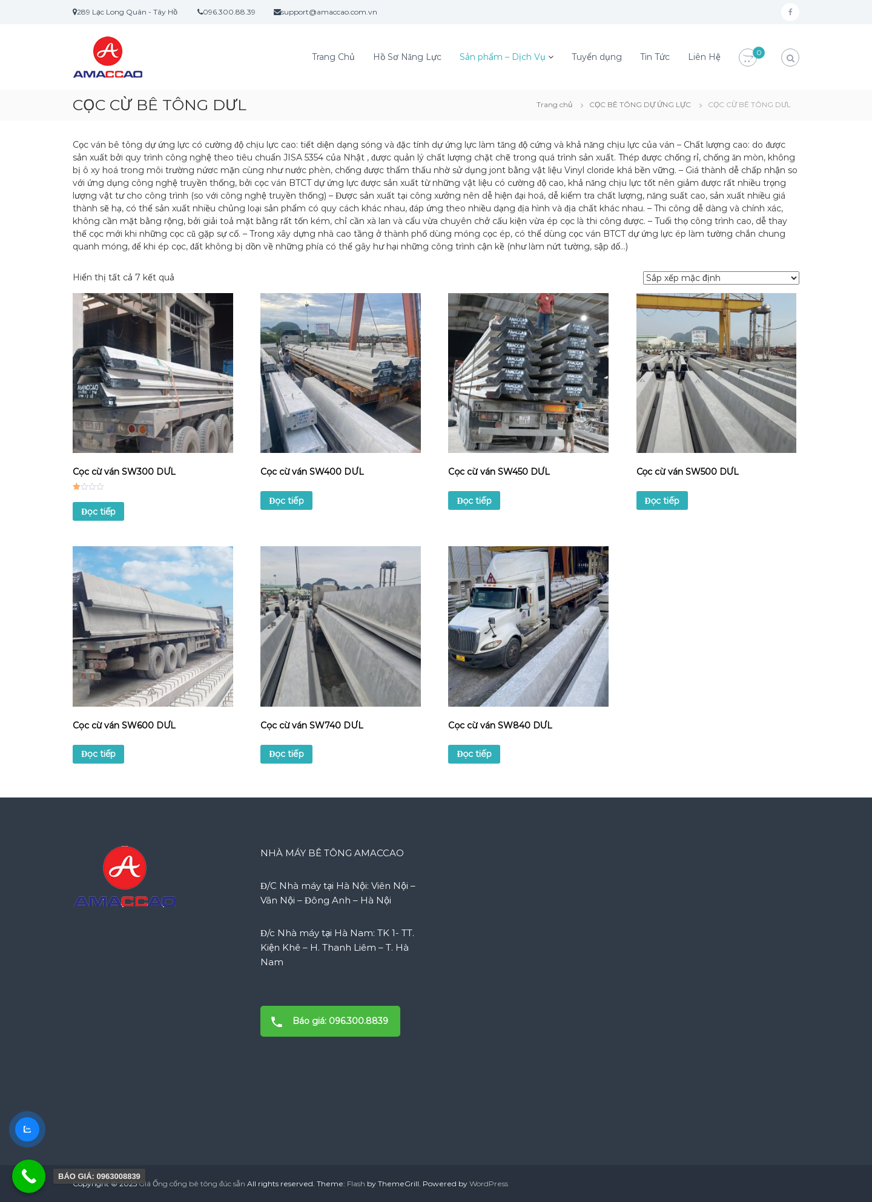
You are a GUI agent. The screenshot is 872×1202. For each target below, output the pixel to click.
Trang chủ (554, 104)
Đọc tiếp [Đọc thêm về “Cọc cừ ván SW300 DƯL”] (98, 511)
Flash (356, 1183)
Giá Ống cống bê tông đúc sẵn (192, 1183)
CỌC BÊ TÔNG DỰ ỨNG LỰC (640, 104)
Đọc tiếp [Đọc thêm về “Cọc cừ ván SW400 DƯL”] (286, 500)
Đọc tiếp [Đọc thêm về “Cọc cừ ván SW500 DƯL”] (662, 500)
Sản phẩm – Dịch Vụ (503, 56)
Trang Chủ (333, 56)
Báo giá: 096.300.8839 (325, 1021)
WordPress (488, 1183)
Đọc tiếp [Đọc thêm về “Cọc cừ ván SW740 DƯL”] (286, 753)
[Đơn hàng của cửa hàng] (721, 278)
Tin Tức (655, 56)
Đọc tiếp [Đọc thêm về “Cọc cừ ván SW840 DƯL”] (474, 753)
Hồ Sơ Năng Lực (407, 56)
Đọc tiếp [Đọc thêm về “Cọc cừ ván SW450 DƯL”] (474, 500)
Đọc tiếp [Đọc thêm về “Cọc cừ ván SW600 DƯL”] (98, 753)
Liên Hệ (704, 56)
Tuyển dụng (597, 56)
